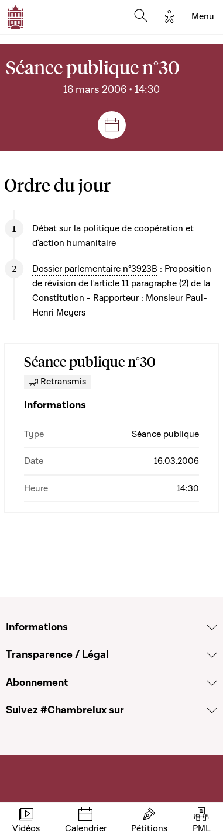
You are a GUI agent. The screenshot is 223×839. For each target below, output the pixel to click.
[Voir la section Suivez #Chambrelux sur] (212, 710)
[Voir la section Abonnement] (212, 683)
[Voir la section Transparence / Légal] (212, 655)
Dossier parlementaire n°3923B (94, 269)
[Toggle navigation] (202, 17)
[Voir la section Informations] (212, 627)
